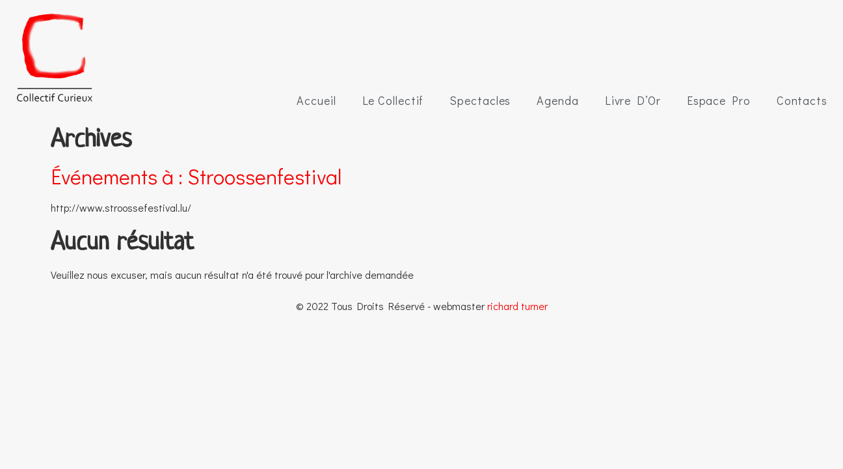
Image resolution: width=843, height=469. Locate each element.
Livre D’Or (633, 100)
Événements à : (196, 176)
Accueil (316, 100)
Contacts (802, 100)
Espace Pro (719, 100)
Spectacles (480, 100)
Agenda (557, 100)
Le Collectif (393, 100)
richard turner (517, 306)
